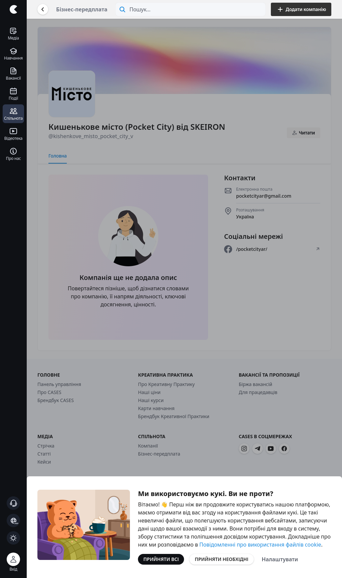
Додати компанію (301, 9)
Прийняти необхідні (221, 559)
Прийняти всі (161, 559)
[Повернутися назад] (42, 9)
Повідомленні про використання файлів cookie (260, 544)
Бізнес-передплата (82, 9)
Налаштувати (280, 559)
